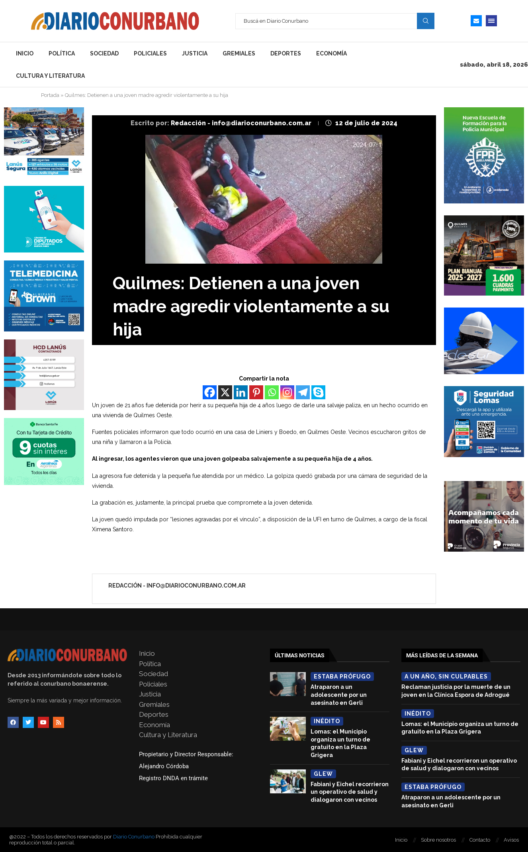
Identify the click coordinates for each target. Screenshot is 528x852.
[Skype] (318, 392)
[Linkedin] (241, 392)
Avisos (511, 840)
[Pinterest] (256, 392)
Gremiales (239, 53)
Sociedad (104, 53)
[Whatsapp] (272, 392)
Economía (331, 53)
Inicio (24, 53)
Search (425, 21)
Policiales (150, 53)
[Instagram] (287, 392)
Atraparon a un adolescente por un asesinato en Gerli (339, 695)
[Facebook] (210, 392)
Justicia (194, 53)
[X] (225, 392)
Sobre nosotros (438, 840)
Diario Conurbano (133, 837)
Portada (50, 95)
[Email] (476, 20)
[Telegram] (303, 392)
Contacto (479, 840)
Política (62, 53)
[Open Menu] (491, 20)
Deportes (285, 53)
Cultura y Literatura (50, 76)
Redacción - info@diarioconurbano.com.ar (242, 123)
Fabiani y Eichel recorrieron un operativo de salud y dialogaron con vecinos (350, 792)
